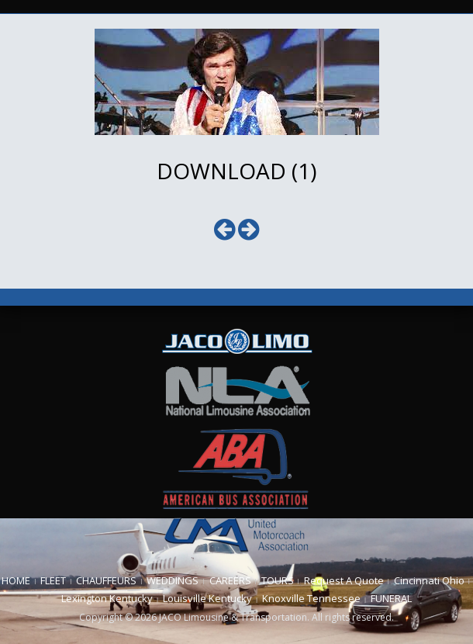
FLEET (53, 580)
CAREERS (230, 580)
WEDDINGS (173, 580)
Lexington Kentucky (107, 598)
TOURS (277, 580)
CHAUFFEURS (106, 580)
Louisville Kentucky (207, 598)
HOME (16, 580)
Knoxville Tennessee (311, 598)
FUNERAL (391, 598)
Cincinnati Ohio (429, 580)
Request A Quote (344, 580)
